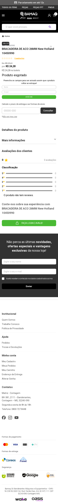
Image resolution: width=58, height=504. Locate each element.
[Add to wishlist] (51, 47)
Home (7, 36)
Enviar (29, 286)
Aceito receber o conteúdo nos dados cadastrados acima (27, 278)
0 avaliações (19, 58)
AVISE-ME (29, 97)
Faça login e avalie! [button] (29, 223)
